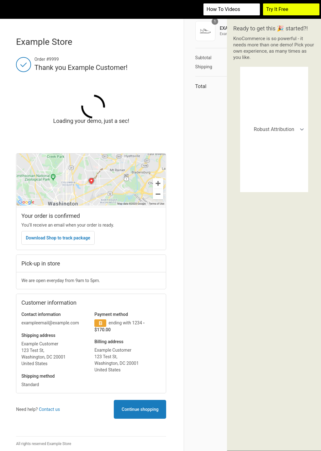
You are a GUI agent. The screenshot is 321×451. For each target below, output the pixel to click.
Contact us (49, 409)
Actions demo (274, 170)
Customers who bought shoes (274, 137)
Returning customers (274, 154)
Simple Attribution (274, 89)
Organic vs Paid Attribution (274, 105)
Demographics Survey (274, 186)
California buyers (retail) (274, 121)
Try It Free (277, 9)
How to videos (223, 9)
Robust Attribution (274, 73)
